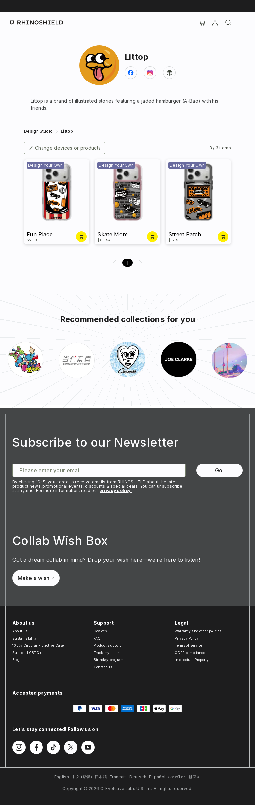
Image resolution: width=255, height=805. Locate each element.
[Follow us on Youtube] (88, 747)
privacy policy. (115, 490)
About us (20, 631)
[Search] (228, 22)
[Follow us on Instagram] (19, 747)
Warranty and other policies (198, 631)
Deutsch (137, 776)
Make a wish (36, 578)
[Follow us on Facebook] (36, 747)
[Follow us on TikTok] (53, 747)
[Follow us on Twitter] (70, 747)
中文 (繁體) (82, 776)
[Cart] (202, 22)
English (61, 776)
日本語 (101, 776)
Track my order (106, 653)
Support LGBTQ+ (27, 653)
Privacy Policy (186, 638)
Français (118, 776)
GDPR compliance (190, 653)
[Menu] (241, 22)
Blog (16, 660)
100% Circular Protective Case (38, 645)
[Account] (215, 22)
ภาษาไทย (177, 776)
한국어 (194, 776)
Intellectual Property (192, 660)
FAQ (97, 638)
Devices (100, 631)
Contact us (103, 667)
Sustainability (24, 638)
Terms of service (188, 645)
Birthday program (109, 660)
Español (157, 776)
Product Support (107, 645)
